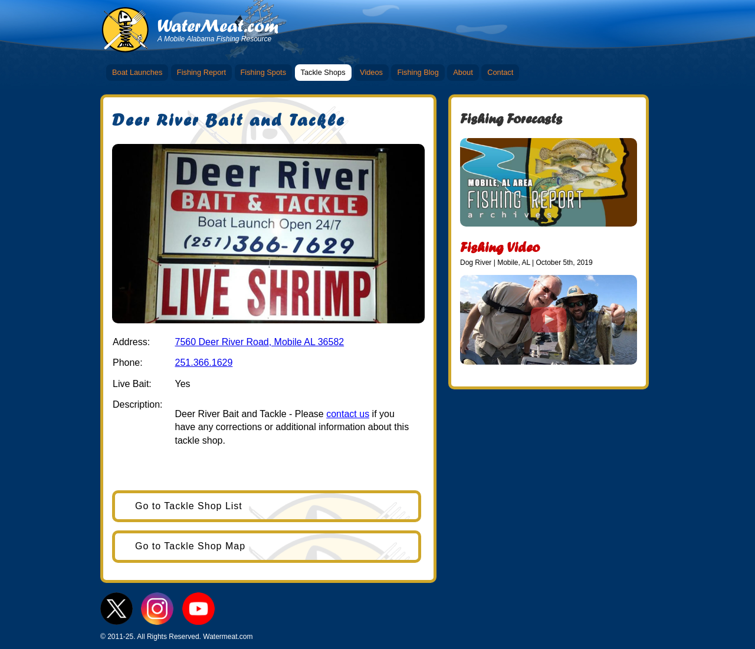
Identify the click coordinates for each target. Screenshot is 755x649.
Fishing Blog (417, 72)
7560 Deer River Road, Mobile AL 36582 (259, 342)
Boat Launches (137, 72)
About (462, 72)
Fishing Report (201, 72)
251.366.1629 (203, 363)
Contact (500, 72)
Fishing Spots (264, 72)
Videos (371, 72)
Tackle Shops (323, 72)
